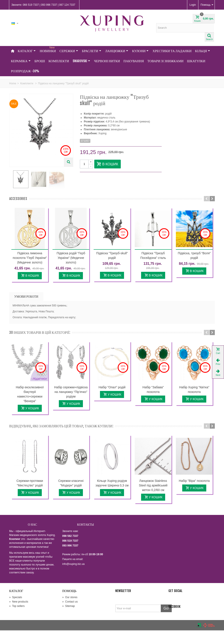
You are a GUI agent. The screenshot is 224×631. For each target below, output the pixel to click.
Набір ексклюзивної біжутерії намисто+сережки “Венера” (30, 394)
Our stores (69, 597)
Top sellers (16, 606)
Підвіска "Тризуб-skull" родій (112, 256)
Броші (40, 61)
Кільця (202, 51)
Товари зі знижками (165, 61)
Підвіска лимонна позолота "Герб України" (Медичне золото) (30, 258)
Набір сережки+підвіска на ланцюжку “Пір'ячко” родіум (71, 392)
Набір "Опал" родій (111, 387)
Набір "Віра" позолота (194, 481)
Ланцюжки (116, 51)
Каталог (27, 51)
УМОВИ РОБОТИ (26, 297)
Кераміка (21, 61)
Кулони (140, 51)
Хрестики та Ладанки (171, 51)
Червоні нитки (107, 61)
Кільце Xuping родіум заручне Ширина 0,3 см (111, 483)
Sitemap (68, 606)
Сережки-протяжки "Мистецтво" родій (29, 483)
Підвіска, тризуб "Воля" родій (194, 256)
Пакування (133, 61)
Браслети (91, 51)
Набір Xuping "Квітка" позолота (194, 390)
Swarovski (81, 61)
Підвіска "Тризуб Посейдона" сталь (153, 256)
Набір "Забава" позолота (153, 390)
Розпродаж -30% (25, 71)
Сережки (69, 51)
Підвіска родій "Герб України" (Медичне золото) (71, 258)
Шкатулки (196, 61)
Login (192, 4)
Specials (15, 597)
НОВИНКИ (48, 49)
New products (18, 602)
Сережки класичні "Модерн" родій (71, 483)
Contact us (70, 602)
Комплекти (59, 61)
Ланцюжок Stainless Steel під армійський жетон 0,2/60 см (153, 485)
